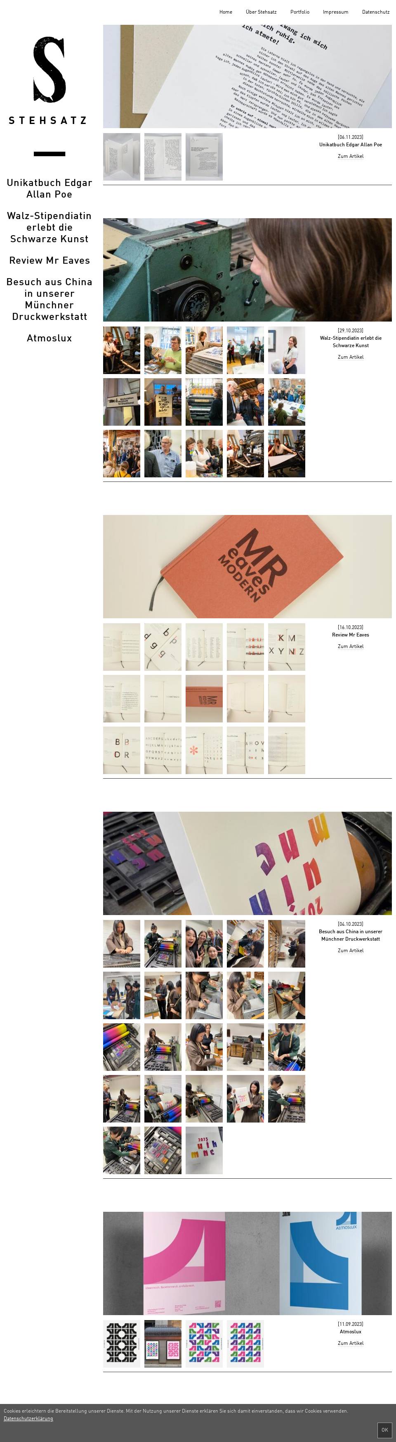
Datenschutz (376, 12)
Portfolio (299, 12)
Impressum (336, 12)
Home (225, 12)
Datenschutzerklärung (28, 1418)
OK (385, 1430)
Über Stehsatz (261, 12)
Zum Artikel (351, 156)
